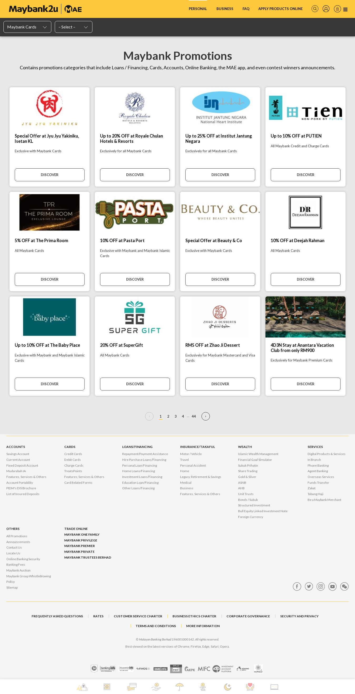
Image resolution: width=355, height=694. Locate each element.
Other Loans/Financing (138, 488)
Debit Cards (72, 460)
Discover (49, 175)
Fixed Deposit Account (22, 465)
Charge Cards (73, 465)
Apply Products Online (280, 9)
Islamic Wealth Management (258, 454)
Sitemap (12, 587)
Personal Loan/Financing (139, 465)
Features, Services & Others (26, 477)
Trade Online (76, 529)
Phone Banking (318, 465)
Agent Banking (318, 471)
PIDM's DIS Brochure (21, 488)
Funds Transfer (318, 483)
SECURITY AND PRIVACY (299, 616)
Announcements (18, 542)
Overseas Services (321, 477)
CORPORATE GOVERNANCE (248, 616)
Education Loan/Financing (140, 483)
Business (224, 9)
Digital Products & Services (327, 454)
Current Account (18, 460)
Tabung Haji (315, 494)
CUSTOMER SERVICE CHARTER (138, 616)
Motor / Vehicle (191, 454)
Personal (198, 9)
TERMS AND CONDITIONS (156, 626)
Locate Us (13, 553)
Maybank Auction (18, 570)
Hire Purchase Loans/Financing (144, 460)
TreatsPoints (73, 471)
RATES (98, 616)
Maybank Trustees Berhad (87, 557)
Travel (184, 460)
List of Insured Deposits (23, 494)
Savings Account (17, 454)
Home (184, 471)
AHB (241, 488)
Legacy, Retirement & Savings (200, 477)
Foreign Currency (250, 517)
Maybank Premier (79, 546)
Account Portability (19, 483)
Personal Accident (193, 465)
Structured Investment (254, 505)
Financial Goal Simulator (255, 460)
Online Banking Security (23, 559)
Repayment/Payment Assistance (145, 454)
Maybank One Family (82, 534)
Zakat (311, 488)
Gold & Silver (247, 477)
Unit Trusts (246, 494)
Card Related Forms (78, 483)
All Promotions (16, 536)
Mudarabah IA (16, 471)
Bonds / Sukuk (248, 500)
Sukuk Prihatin (248, 465)
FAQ (246, 9)
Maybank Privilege (80, 540)
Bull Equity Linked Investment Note (263, 511)
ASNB (242, 483)
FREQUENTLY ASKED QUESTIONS (57, 616)
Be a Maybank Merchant (324, 500)
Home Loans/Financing (138, 471)
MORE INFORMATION (203, 626)
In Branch (314, 460)
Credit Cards (73, 454)
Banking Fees (15, 564)
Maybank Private (79, 552)
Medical (185, 483)
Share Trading (247, 471)
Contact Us (14, 547)
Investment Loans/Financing (142, 477)
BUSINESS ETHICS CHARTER (194, 616)
